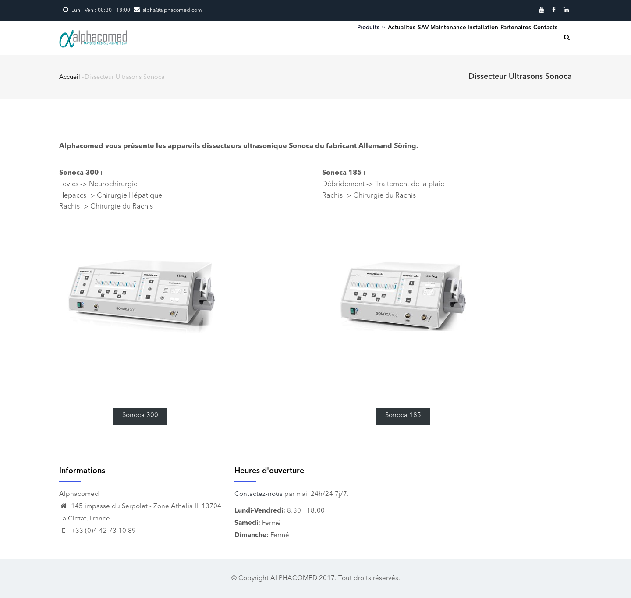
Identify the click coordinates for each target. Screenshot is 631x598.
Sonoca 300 (140, 415)
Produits (303, 36)
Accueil (69, 77)
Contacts (539, 37)
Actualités (348, 37)
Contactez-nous (258, 494)
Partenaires (496, 37)
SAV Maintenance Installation (421, 37)
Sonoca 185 (403, 415)
